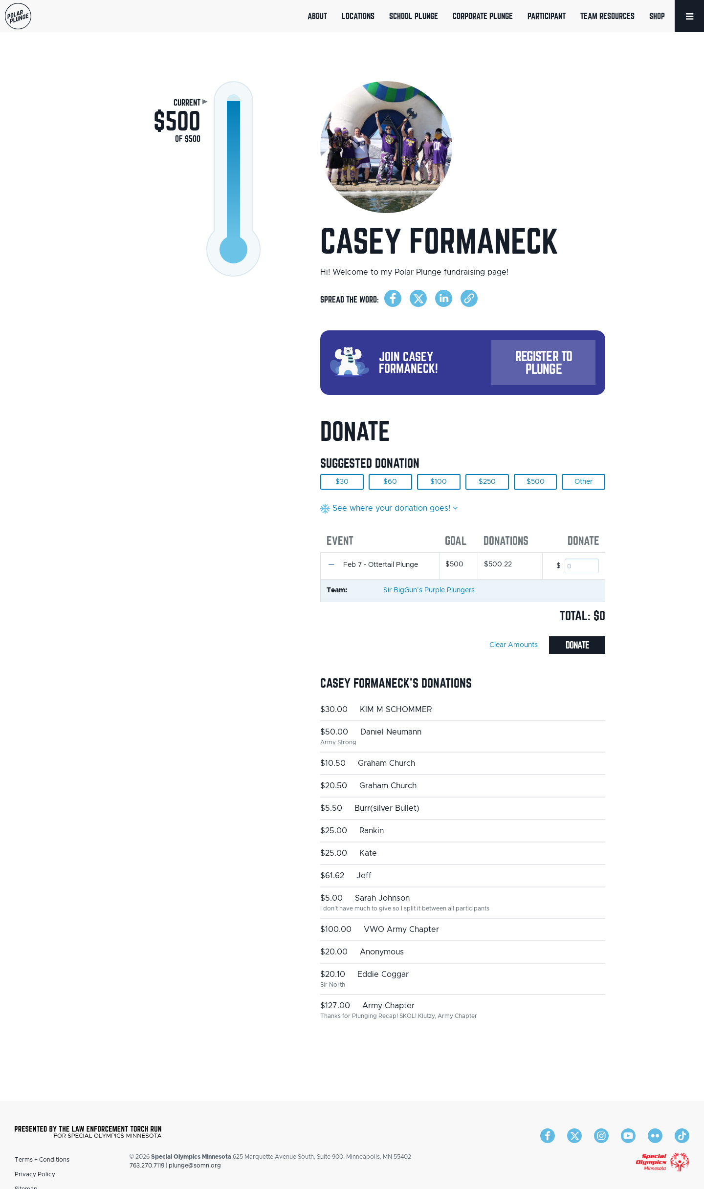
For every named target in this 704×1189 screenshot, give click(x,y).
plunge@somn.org (195, 1165)
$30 (342, 481)
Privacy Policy (35, 1174)
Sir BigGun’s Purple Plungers (429, 590)
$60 (390, 481)
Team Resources (607, 16)
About (317, 16)
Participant (547, 16)
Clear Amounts (513, 645)
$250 (487, 481)
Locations (358, 16)
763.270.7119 (147, 1165)
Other (583, 481)
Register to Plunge (543, 362)
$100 (438, 481)
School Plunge (413, 16)
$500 (536, 481)
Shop (657, 16)
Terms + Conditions (42, 1160)
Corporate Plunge (483, 16)
